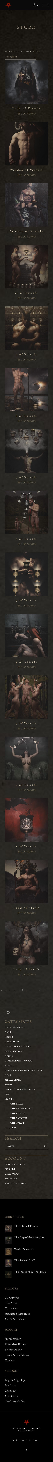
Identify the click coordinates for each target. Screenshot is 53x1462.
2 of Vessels (26, 785)
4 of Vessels (26, 662)
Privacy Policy (13, 1349)
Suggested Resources (17, 1314)
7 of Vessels (26, 477)
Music (9, 1084)
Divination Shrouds (18, 1060)
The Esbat (17, 1104)
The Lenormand (21, 1108)
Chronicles (11, 1308)
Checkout (12, 1174)
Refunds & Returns (16, 1344)
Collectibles (14, 1051)
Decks (9, 1056)
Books (9, 1037)
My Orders (12, 1178)
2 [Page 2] (1, 990)
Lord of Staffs (26, 908)
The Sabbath (18, 1118)
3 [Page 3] (5, 990)
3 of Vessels (26, 723)
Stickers (10, 1127)
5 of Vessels (26, 600)
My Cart (10, 1169)
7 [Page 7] (18, 990)
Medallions (13, 1080)
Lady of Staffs (26, 969)
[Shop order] (20, 57)
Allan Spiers (27, 1430)
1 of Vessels (26, 846)
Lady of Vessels (26, 108)
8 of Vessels (26, 416)
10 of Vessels (26, 293)
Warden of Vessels (26, 170)
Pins (7, 1094)
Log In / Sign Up (15, 1164)
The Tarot (17, 1123)
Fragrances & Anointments (23, 1070)
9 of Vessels (26, 354)
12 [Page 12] (39, 990)
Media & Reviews (15, 1319)
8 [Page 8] (22, 990)
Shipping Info (13, 1339)
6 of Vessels (26, 539)
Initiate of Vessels (26, 231)
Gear (8, 1075)
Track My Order (15, 1183)
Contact (9, 1360)
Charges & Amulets (18, 1046)
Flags (9, 1065)
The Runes (17, 1113)
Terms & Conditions (17, 1355)
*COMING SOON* (15, 1027)
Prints (9, 1099)
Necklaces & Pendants (20, 1089)
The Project (12, 1298)
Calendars (12, 1041)
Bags (8, 1032)
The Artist (11, 1303)
